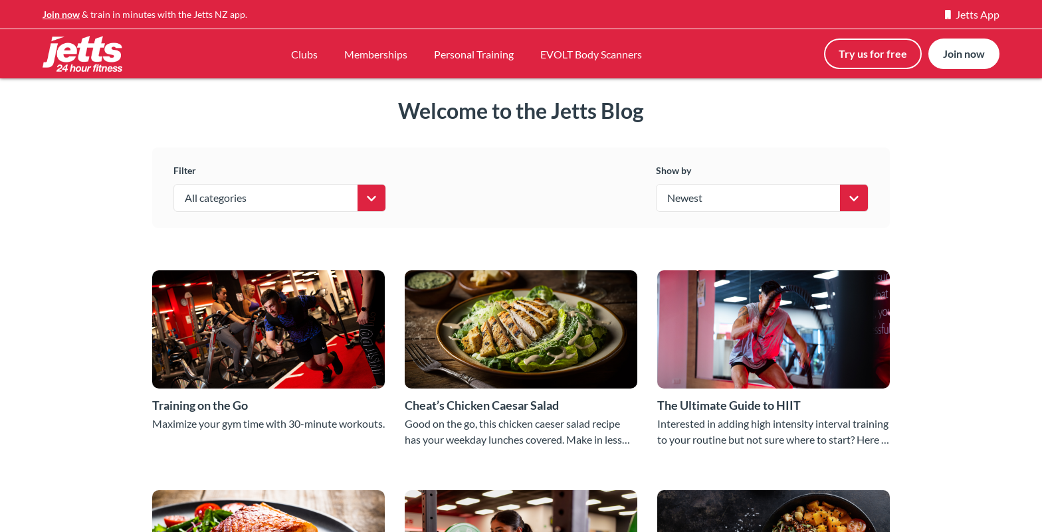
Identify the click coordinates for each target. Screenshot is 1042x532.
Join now (61, 14)
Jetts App (972, 14)
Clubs (304, 54)
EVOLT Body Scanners (591, 54)
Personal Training (474, 54)
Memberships (375, 54)
